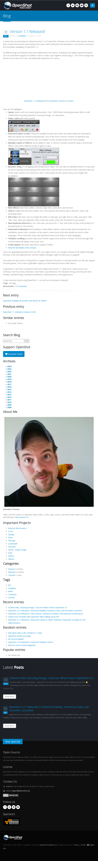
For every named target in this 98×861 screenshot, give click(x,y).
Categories (11, 563)
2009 (9, 405)
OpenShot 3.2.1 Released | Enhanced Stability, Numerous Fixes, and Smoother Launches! (45, 610)
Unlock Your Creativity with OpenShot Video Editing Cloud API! (33, 617)
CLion (10, 531)
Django (11, 534)
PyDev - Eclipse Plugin (17, 550)
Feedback (12, 588)
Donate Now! (13, 354)
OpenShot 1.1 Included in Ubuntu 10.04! (19, 312)
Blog (7, 15)
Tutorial (11, 597)
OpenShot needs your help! (19, 636)
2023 (9, 369)
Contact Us (10, 781)
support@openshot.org (20, 791)
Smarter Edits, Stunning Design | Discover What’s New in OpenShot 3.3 (37, 607)
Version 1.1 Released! (27, 31)
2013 (9, 394)
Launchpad (12, 543)
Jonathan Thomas (57, 101)
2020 (9, 376)
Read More (9, 696)
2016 (9, 387)
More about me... (22, 517)
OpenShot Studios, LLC (48, 845)
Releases (12, 572)
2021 (9, 374)
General (11, 569)
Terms (83, 845)
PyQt (10, 553)
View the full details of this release (22, 248)
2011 (9, 399)
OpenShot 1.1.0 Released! (34, 101)
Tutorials (11, 575)
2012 (9, 397)
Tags (6, 579)
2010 (9, 402)
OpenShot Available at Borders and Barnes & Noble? (25, 300)
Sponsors (9, 814)
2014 (9, 392)
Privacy (76, 845)
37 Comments (21, 286)
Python (11, 556)
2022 (9, 371)
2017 (9, 384)
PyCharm (12, 546)
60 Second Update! (16, 639)
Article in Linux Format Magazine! (22, 645)
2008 (9, 407)
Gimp (10, 537)
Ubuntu (11, 559)
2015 (9, 389)
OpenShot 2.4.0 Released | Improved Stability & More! (30, 642)
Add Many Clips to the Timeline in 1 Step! (25, 633)
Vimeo (71, 101)
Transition (12, 594)
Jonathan (22, 36)
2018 (9, 382)
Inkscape (11, 540)
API (9, 585)
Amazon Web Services (17, 528)
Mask (10, 591)
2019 (9, 379)
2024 (9, 366)
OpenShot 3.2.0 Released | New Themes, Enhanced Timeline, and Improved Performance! (45, 613)
